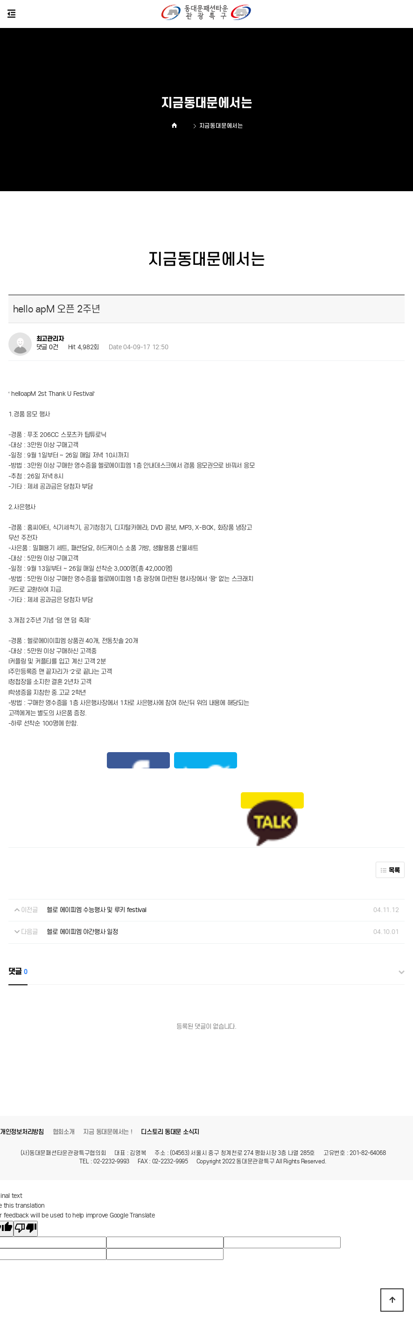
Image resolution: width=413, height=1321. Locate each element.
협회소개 (64, 1072)
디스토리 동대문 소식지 (170, 1072)
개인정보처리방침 (22, 1072)
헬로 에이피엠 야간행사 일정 (82, 872)
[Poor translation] (26, 1169)
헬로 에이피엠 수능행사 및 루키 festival (96, 850)
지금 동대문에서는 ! (107, 1072)
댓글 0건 (47, 347)
